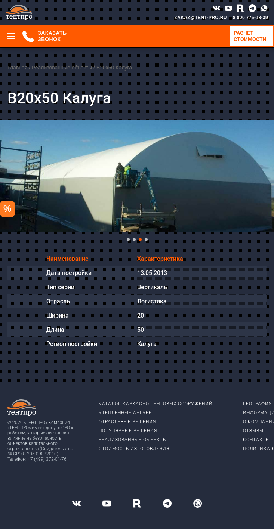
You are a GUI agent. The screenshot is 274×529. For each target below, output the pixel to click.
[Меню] (11, 36)
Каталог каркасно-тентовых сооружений (156, 403)
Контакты (256, 439)
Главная (17, 68)
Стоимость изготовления (134, 448)
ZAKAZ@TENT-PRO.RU (200, 17)
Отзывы (253, 430)
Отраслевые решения (127, 421)
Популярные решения (128, 430)
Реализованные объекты (62, 68)
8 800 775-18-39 (250, 17)
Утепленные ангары (126, 412)
